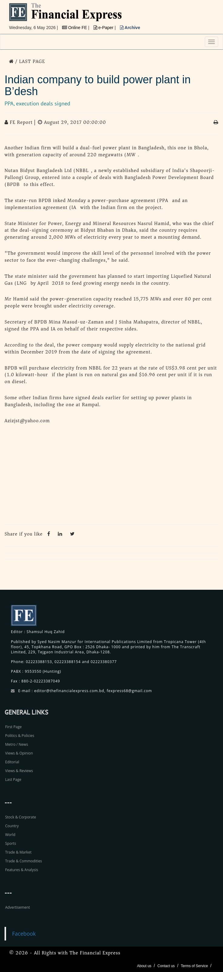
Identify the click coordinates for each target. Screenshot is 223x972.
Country (12, 825)
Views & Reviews (19, 770)
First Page (13, 726)
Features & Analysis (21, 869)
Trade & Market (18, 852)
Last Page (13, 779)
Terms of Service (194, 966)
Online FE (75, 27)
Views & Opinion (19, 753)
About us (144, 966)
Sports (10, 843)
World (10, 834)
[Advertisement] (111, 475)
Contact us (166, 966)
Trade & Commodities (23, 861)
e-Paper (104, 27)
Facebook (24, 933)
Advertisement (17, 907)
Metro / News (16, 744)
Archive (130, 27)
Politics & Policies (19, 735)
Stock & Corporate (20, 817)
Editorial (12, 762)
